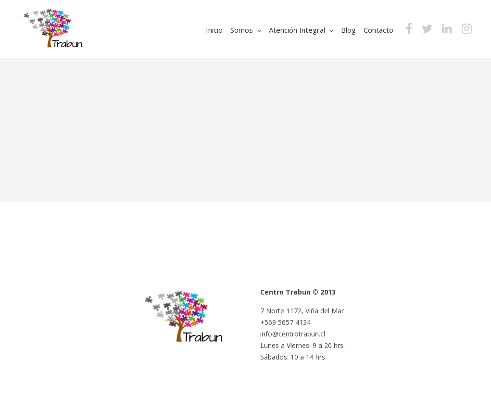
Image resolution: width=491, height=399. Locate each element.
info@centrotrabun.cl (292, 333)
